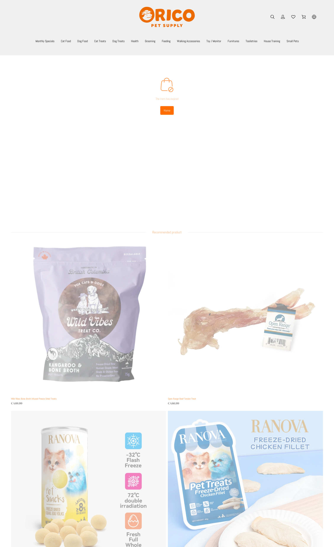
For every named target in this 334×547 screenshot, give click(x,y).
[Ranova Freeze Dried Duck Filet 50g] (52, 307)
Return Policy (103, 487)
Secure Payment (105, 493)
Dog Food (83, 40)
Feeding (182, 40)
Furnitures (264, 40)
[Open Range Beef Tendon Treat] (129, 211)
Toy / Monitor (241, 40)
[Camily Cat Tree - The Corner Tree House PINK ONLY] (205, 307)
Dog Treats (126, 40)
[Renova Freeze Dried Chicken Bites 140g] (281, 307)
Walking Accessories (210, 40)
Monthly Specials (38, 40)
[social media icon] (18, 502)
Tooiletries (286, 40)
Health (145, 40)
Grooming (163, 40)
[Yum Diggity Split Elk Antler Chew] (129, 307)
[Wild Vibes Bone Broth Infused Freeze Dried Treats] (52, 211)
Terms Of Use (104, 474)
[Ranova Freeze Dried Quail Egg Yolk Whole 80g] (205, 211)
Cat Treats (104, 40)
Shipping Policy (104, 481)
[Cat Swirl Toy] (52, 403)
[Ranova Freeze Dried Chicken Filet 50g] (281, 211)
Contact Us (102, 505)
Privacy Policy (103, 499)
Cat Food (63, 40)
